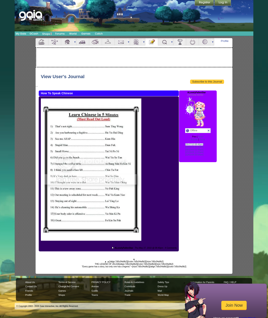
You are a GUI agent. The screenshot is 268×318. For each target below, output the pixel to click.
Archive (194, 139)
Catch (99, 33)
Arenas (95, 286)
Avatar (54, 41)
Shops (47, 34)
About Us (30, 282)
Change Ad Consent (68, 286)
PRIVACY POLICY (101, 282)
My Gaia (21, 33)
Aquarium (95, 41)
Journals (129, 291)
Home (202, 139)
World (73, 33)
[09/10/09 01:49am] (194, 150)
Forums (59, 33)
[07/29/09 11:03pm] (194, 152)
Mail (121, 41)
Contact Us (31, 286)
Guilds (94, 291)
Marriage (192, 41)
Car (82, 41)
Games (85, 33)
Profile (225, 41)
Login (222, 3)
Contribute (130, 286)
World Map (163, 295)
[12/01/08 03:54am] (194, 155)
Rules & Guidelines (134, 282)
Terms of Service (67, 282)
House (67, 41)
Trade (127, 295)
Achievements (179, 41)
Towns (94, 295)
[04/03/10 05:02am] (194, 147)
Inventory (108, 41)
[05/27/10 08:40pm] (194, 144)
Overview (42, 41)
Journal (151, 41)
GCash (34, 33)
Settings (205, 41)
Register (204, 3)
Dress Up (162, 286)
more (75, 41)
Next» (201, 137)
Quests (164, 41)
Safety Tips (163, 282)
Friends (136, 41)
